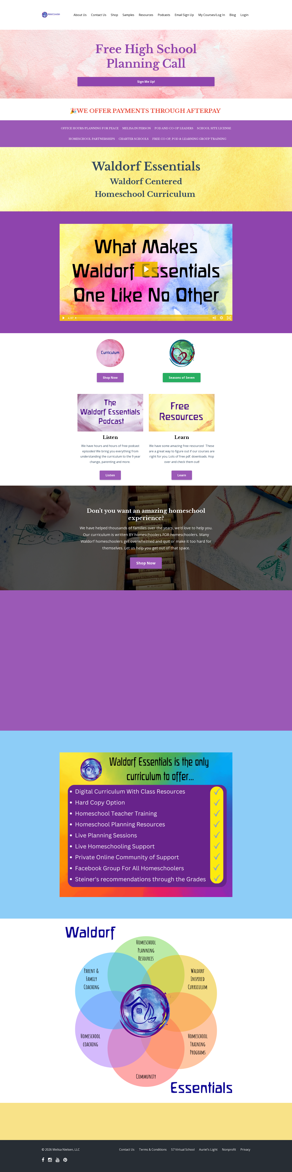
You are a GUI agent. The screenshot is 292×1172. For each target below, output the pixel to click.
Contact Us (98, 15)
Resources (146, 15)
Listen (110, 475)
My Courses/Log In (211, 15)
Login (244, 15)
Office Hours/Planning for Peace (90, 128)
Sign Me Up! (146, 82)
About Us (80, 15)
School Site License (214, 128)
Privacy (245, 1149)
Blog (232, 15)
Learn (181, 475)
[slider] (142, 318)
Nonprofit (229, 1149)
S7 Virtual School (183, 1149)
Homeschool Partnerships (92, 139)
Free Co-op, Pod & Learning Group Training (189, 139)
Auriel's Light (208, 1149)
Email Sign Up (184, 15)
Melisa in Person (136, 128)
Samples (128, 15)
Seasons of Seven (182, 378)
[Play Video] (63, 318)
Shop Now (110, 378)
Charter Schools (134, 139)
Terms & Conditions (153, 1149)
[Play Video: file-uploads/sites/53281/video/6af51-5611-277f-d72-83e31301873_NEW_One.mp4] (146, 269)
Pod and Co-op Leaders (174, 128)
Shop (114, 15)
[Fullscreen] (229, 318)
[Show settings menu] (221, 318)
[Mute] (214, 318)
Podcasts (164, 15)
